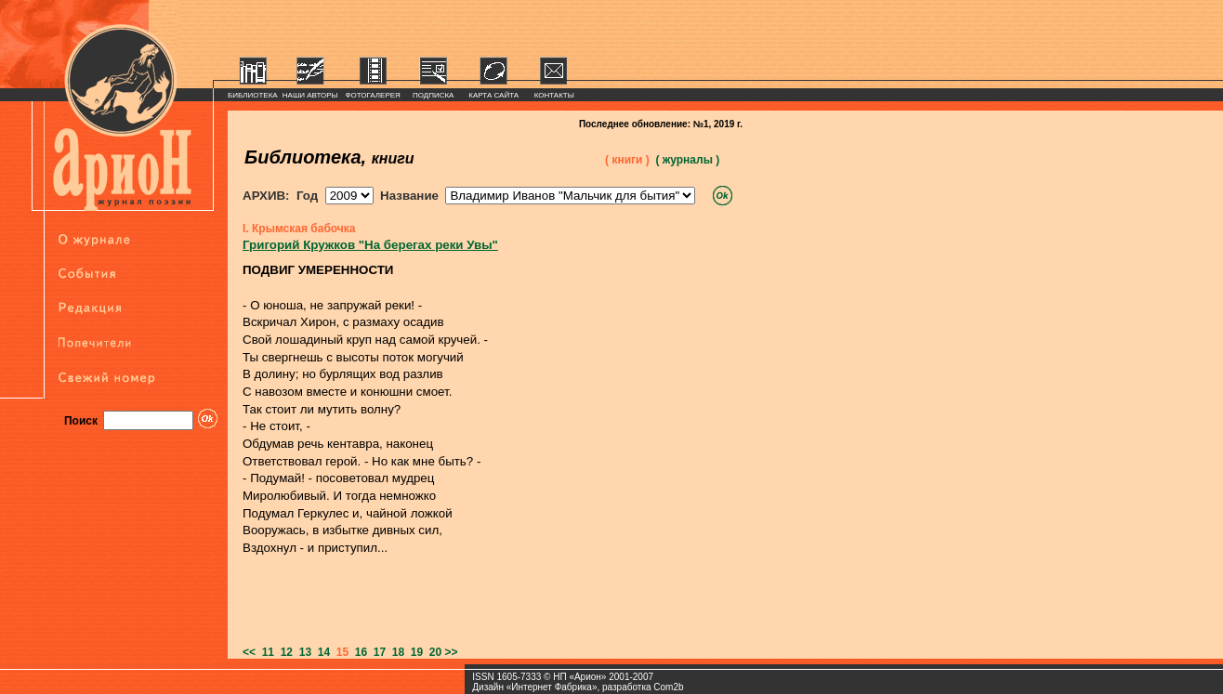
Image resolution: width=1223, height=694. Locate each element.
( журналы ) (687, 159)
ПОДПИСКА (433, 95)
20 (432, 652)
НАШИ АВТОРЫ (310, 95)
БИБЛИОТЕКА (253, 95)
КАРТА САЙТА (493, 95)
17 (376, 652)
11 (265, 652)
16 (357, 652)
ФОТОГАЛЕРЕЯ (373, 95)
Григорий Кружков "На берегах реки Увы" (370, 245)
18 (395, 652)
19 (413, 652)
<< (249, 652)
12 (283, 652)
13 (302, 652)
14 (320, 652)
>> (451, 652)
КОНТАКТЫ (554, 95)
